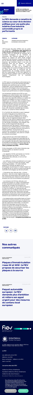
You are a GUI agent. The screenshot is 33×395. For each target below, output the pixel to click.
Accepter (23, 390)
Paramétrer (10, 390)
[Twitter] (11, 231)
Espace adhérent (26, 3)
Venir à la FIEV (6, 361)
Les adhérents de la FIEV (9, 355)
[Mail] (15, 231)
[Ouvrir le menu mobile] (2, 3)
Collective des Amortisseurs (10, 374)
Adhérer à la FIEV (7, 357)
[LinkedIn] (6, 231)
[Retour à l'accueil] (11, 3)
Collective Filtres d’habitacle (11, 369)
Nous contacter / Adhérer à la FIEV (12, 359)
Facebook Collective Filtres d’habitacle (14, 371)
